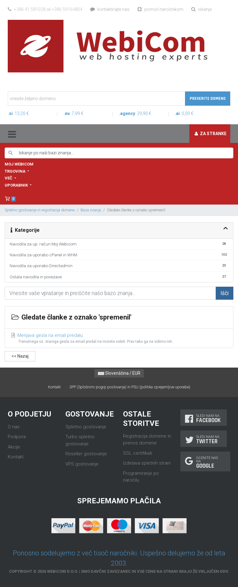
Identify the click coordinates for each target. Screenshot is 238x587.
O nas (14, 427)
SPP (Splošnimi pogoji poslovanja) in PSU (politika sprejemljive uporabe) (129, 387)
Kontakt (54, 387)
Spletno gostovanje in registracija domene (40, 210)
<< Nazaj (20, 356)
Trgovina (15, 171)
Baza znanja (91, 210)
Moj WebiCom (19, 164)
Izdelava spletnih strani (146, 463)
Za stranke (211, 133)
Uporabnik (17, 185)
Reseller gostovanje (86, 454)
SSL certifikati (137, 453)
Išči (224, 293)
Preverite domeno (208, 98)
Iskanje (201, 9)
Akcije (14, 447)
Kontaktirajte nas (110, 9)
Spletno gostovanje (85, 427)
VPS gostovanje (82, 464)
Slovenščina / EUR (119, 373)
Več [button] (9, 178)
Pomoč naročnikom (160, 9)
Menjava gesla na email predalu (119, 339)
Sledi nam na (203, 418)
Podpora (17, 436)
